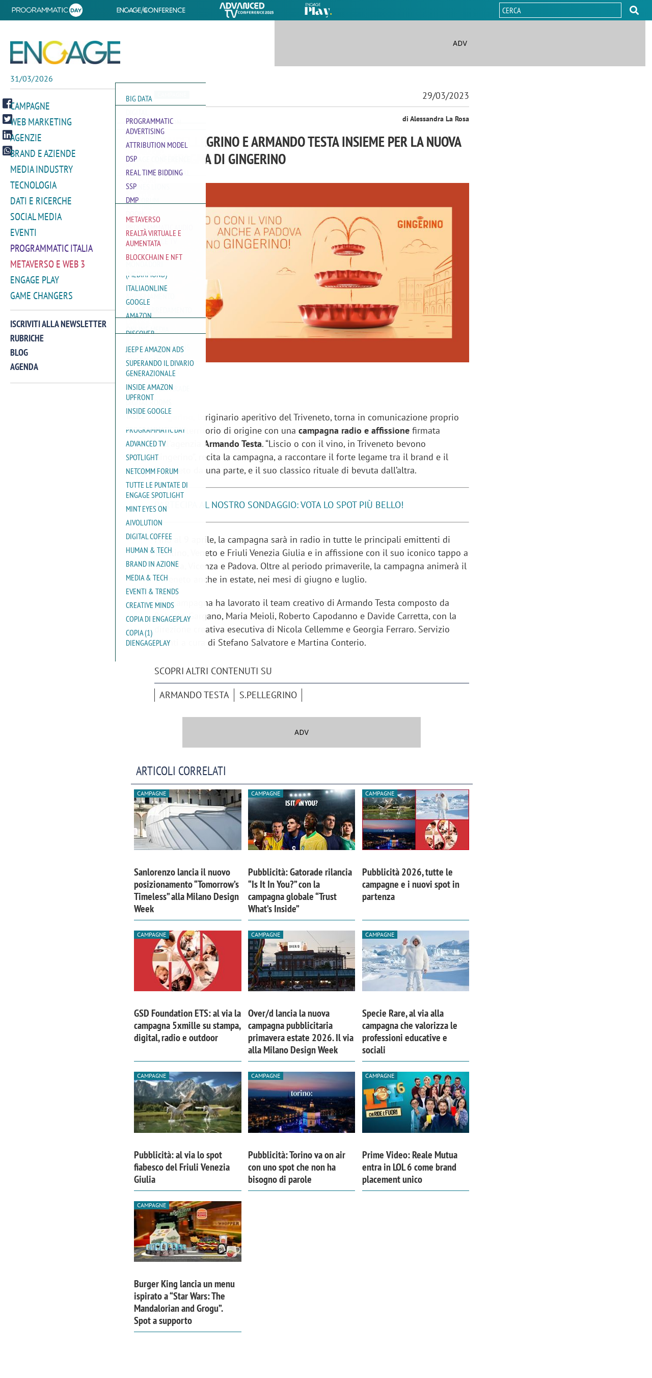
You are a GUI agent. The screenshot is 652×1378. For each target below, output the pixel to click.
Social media (36, 213)
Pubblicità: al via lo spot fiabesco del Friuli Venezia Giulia (182, 1167)
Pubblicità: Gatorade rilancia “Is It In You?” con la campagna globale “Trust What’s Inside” (300, 890)
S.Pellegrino (268, 695)
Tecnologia (33, 182)
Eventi (23, 228)
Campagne (30, 106)
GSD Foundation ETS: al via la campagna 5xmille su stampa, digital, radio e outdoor (187, 1025)
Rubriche (27, 332)
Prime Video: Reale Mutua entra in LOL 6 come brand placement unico (409, 1167)
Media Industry (41, 167)
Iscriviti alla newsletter (58, 318)
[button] (634, 10)
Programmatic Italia (51, 243)
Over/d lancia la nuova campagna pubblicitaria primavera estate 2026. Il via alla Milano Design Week (301, 1031)
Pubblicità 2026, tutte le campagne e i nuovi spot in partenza (410, 884)
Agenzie (26, 136)
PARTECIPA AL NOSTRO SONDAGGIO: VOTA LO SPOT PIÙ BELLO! (278, 505)
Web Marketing (41, 121)
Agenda (24, 360)
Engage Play (34, 274)
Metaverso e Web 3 (47, 259)
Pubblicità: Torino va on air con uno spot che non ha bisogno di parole (296, 1167)
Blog (19, 346)
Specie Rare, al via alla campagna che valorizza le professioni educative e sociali (409, 1031)
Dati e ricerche (41, 198)
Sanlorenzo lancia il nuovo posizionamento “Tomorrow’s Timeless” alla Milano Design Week (186, 890)
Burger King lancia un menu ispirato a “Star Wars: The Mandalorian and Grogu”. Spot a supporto (184, 1302)
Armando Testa (194, 695)
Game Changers (41, 289)
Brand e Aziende (43, 152)
